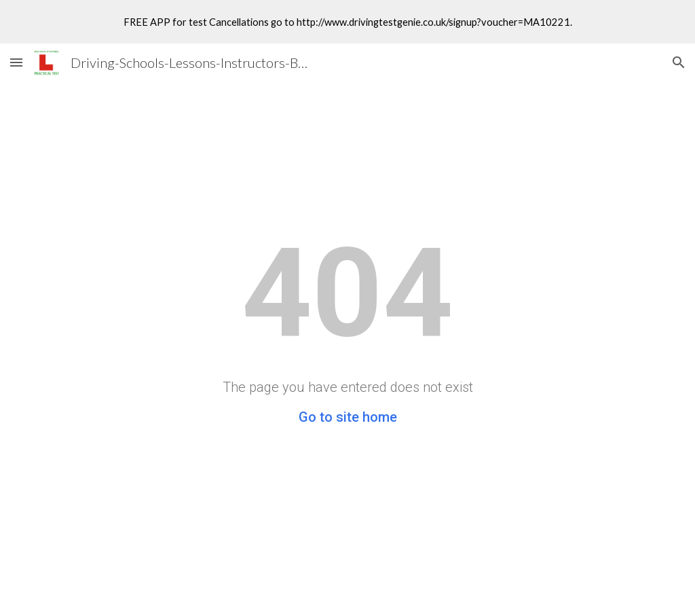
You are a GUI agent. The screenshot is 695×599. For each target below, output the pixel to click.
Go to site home (348, 417)
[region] (347, 21)
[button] (16, 62)
